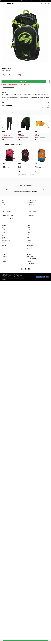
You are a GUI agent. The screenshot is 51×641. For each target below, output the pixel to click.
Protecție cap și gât (6, 240)
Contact (3, 204)
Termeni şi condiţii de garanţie (8, 215)
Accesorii (4, 258)
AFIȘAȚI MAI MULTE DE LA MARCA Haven (25, 174)
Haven (3, 66)
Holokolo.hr (22, 278)
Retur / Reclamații (5, 217)
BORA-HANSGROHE (31, 256)
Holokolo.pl (10, 276)
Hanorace (29, 240)
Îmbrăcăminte (5, 256)
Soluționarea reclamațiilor (7, 213)
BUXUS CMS (10, 275)
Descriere (4, 92)
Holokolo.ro (21, 276)
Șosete (3, 237)
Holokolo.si (4, 278)
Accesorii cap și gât (30, 245)
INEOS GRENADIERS (31, 258)
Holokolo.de (16, 278)
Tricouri (3, 229)
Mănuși (3, 235)
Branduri (4, 261)
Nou (3, 227)
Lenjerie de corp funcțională (32, 234)
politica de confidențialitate (32, 191)
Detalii (3, 102)
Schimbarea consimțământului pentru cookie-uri (11, 218)
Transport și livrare (30, 204)
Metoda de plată (30, 202)
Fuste (28, 243)
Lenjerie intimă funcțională (7, 234)
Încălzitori (4, 238)
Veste (3, 242)
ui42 (15, 275)
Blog (3, 202)
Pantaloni (4, 230)
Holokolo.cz (4, 276)
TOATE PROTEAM (30, 263)
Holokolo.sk (19, 275)
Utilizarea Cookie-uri (31, 215)
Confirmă (44, 189)
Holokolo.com (10, 278)
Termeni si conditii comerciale (32, 217)
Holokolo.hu (15, 276)
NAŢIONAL (29, 261)
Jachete (3, 232)
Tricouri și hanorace (6, 243)
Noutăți (28, 227)
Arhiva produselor (5, 205)
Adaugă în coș (23, 81)
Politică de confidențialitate (32, 213)
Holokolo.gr (4, 279)
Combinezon (4, 245)
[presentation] (3, 127)
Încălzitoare (29, 247)
